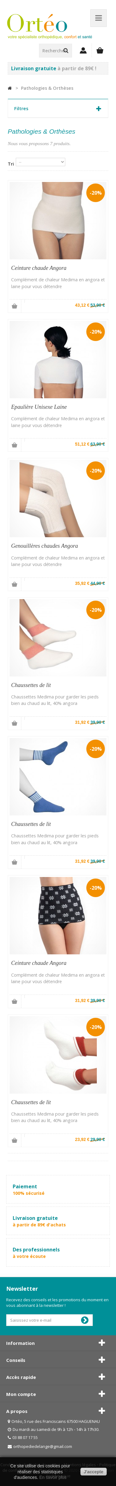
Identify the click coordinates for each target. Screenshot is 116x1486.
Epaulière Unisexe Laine (39, 407)
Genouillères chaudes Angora (44, 546)
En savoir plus (53, 1477)
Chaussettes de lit (31, 685)
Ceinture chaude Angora (39, 268)
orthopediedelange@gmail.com (42, 1446)
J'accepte (93, 1471)
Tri (11, 164)
